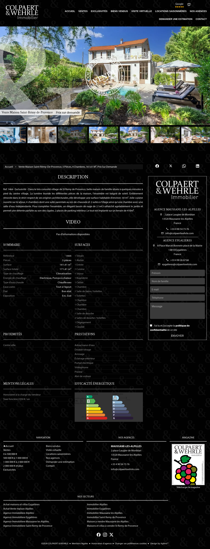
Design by (159, 543)
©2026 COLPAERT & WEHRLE (54, 543)
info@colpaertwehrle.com (179, 233)
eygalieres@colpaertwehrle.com (179, 264)
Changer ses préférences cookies (131, 543)
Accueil (9, 166)
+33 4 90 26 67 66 (179, 260)
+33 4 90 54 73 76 (179, 229)
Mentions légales (80, 543)
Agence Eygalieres (177, 240)
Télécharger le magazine (188, 466)
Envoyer (177, 335)
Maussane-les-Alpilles (126, 446)
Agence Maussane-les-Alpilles (177, 209)
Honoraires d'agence (101, 543)
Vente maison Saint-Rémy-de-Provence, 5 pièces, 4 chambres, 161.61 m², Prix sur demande (68, 166)
